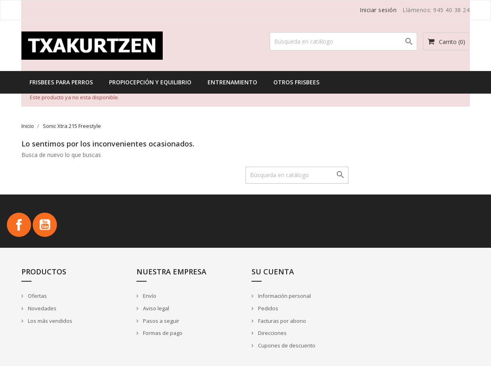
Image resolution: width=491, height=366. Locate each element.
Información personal (284, 295)
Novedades (42, 308)
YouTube (45, 225)
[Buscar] (343, 41)
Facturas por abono (281, 320)
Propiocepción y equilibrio (150, 82)
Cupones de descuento (286, 345)
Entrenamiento (232, 82)
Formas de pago (162, 333)
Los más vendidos (49, 320)
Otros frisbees (296, 82)
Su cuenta (273, 271)
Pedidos (267, 308)
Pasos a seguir (160, 320)
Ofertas (37, 295)
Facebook (19, 225)
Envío (149, 295)
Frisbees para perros (61, 82)
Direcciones (272, 333)
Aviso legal (155, 308)
